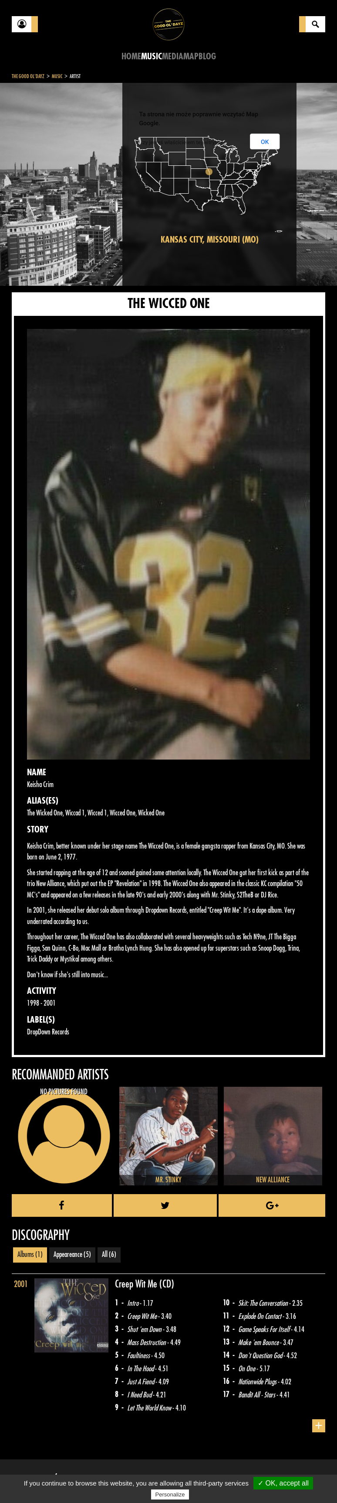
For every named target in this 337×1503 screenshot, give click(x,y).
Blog (207, 56)
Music (151, 56)
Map (191, 56)
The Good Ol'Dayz (28, 76)
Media (172, 56)
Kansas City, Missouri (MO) (210, 239)
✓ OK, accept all (283, 1483)
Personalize (170, 1494)
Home (131, 56)
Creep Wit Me (137, 1284)
